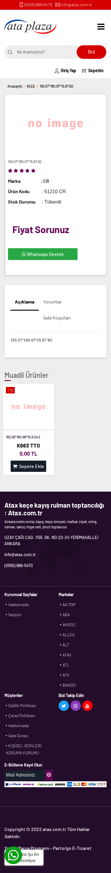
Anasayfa (14, 86)
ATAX (66, 654)
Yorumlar (52, 301)
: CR (45, 181)
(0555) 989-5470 (38, 4)
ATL (65, 664)
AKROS (68, 624)
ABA (66, 614)
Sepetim (93, 70)
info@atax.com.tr (76, 4)
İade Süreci (18, 735)
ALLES (68, 634)
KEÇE (31, 86)
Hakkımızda (18, 604)
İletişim (14, 614)
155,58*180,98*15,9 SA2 (23, 437)
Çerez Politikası (21, 715)
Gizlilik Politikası (22, 705)
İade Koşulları (57, 317)
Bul (91, 51)
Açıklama (24, 301)
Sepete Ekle (28, 466)
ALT (65, 644)
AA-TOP (68, 604)
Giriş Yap (65, 70)
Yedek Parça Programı (26, 848)
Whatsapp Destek (43, 254)
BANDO (69, 685)
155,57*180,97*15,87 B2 (56, 86)
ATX (65, 674)
